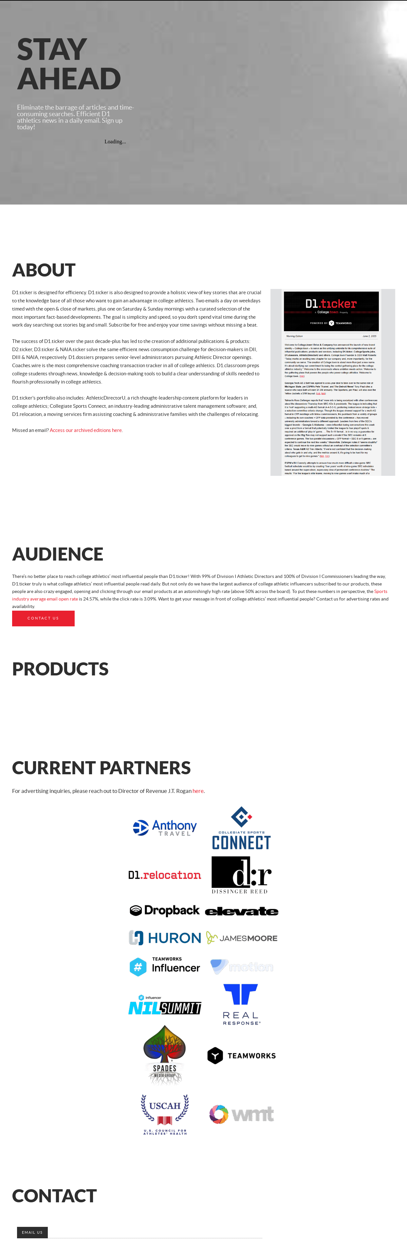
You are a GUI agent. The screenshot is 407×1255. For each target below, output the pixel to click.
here (198, 791)
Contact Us (43, 618)
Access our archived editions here (86, 430)
